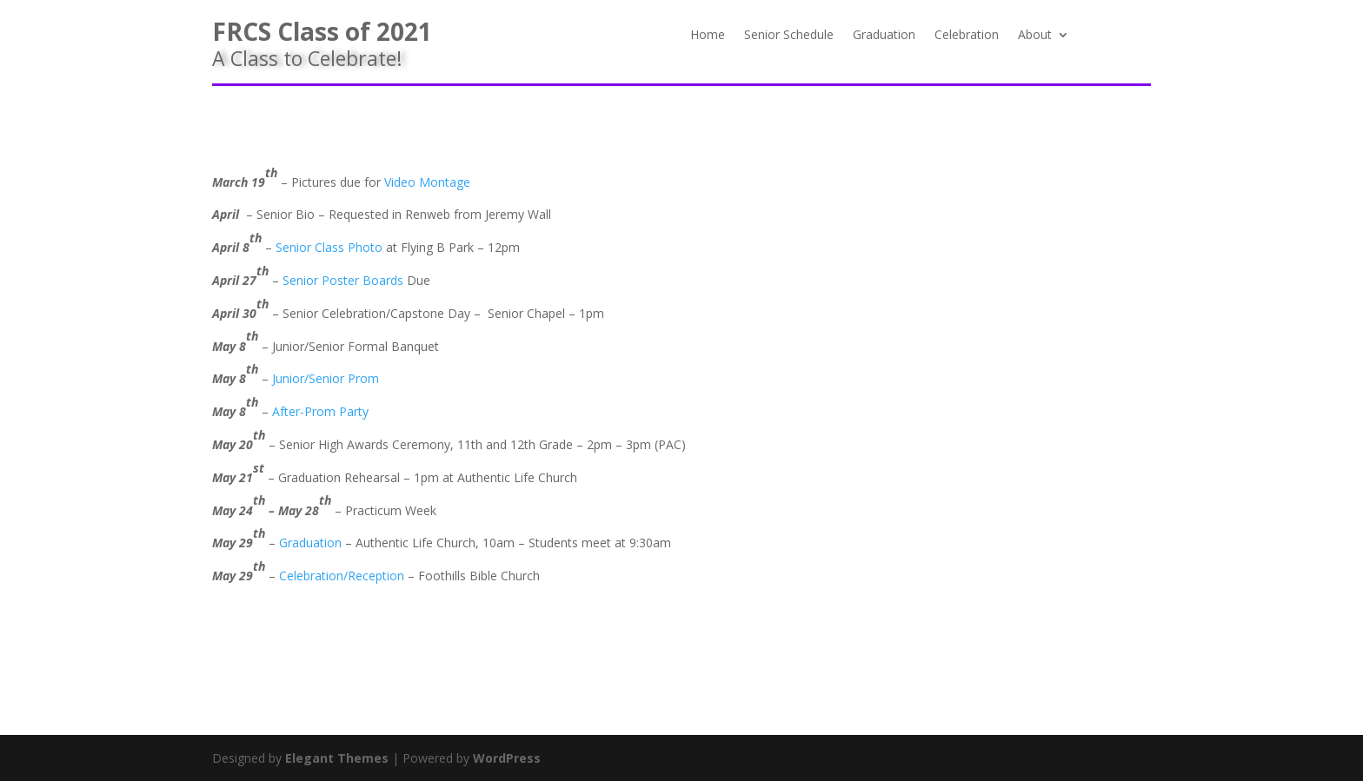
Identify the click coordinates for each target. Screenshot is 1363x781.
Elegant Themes (337, 758)
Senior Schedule (789, 36)
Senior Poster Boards (343, 280)
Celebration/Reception (341, 575)
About (1035, 36)
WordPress (507, 758)
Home (707, 36)
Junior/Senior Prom (325, 378)
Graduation (884, 36)
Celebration (966, 36)
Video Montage (427, 182)
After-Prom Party (320, 411)
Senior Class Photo (329, 247)
